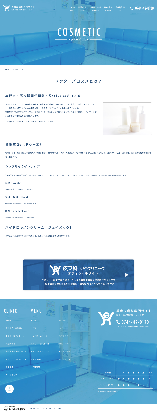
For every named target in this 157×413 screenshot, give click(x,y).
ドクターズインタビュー (16, 336)
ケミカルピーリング (40, 351)
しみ (34, 320)
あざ (61, 328)
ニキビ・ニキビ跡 (39, 336)
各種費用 (36, 367)
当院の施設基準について (16, 351)
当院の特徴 (10, 343)
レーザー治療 (64, 351)
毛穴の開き (63, 336)
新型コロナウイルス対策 (16, 359)
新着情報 (9, 367)
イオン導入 (37, 359)
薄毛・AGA (63, 343)
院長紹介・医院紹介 (14, 328)
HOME (8, 320)
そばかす (63, 320)
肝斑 (34, 328)
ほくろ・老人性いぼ (40, 343)
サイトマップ (11, 375)
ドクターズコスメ (66, 359)
